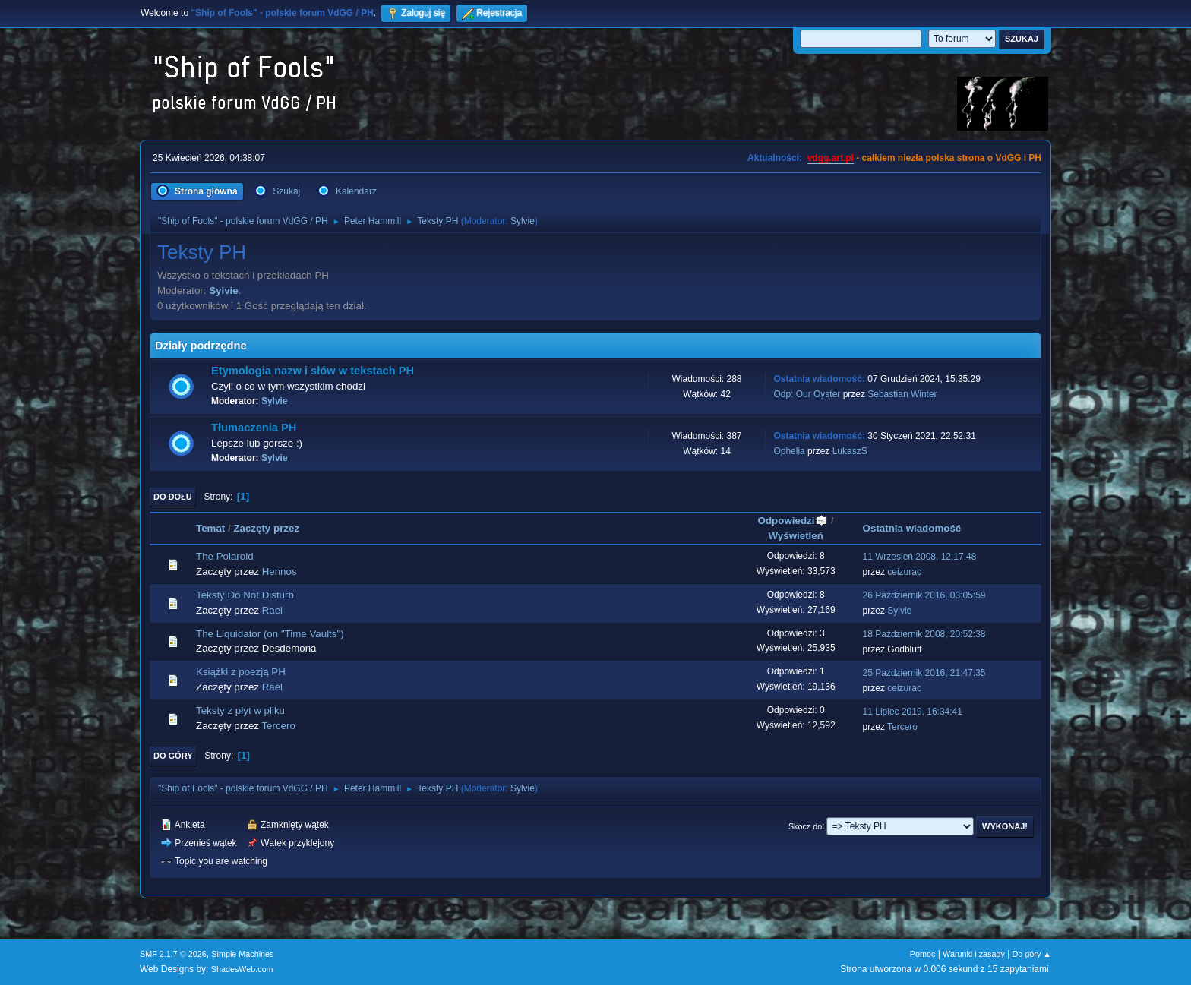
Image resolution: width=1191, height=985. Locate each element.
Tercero (278, 725)
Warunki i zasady (974, 953)
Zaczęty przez (266, 528)
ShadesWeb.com (242, 969)
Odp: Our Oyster (807, 394)
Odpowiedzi (793, 520)
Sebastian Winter (902, 394)
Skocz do (805, 825)
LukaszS (849, 451)
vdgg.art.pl (830, 158)
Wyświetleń (796, 535)
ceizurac (904, 572)
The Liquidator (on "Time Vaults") (270, 633)
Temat (210, 528)
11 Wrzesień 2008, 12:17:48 (920, 556)
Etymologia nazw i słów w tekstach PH (312, 371)
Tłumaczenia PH (253, 427)
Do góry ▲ (1032, 953)
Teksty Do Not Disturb (245, 595)
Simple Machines (242, 953)
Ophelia (788, 451)
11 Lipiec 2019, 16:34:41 (912, 711)
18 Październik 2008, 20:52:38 (924, 634)
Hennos (279, 571)
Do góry (173, 755)
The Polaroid (225, 556)
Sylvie (522, 221)
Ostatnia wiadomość (912, 528)
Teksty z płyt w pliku (240, 710)
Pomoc (923, 953)
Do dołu (172, 496)
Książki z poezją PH (241, 671)
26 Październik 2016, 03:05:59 (924, 595)
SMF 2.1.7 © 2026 (173, 953)
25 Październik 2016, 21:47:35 (924, 673)
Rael (272, 610)
